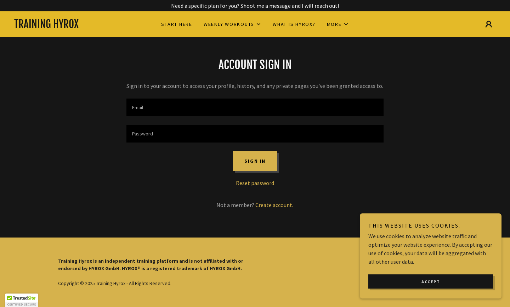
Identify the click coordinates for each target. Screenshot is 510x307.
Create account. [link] (274, 204)
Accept (430, 281)
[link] (74, 25)
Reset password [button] (255, 182)
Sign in (254, 161)
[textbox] (254, 107)
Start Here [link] (176, 24)
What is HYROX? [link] (294, 24)
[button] (232, 24)
